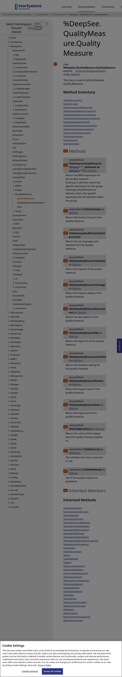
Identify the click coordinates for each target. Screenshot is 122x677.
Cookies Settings (30, 673)
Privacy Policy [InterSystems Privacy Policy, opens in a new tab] (44, 667)
